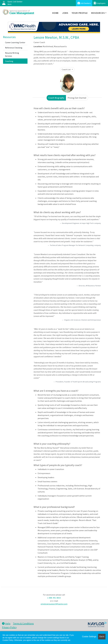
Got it (101, 636)
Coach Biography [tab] (56, 97)
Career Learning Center (15, 42)
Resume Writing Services (12, 54)
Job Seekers (84, 3)
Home (55, 12)
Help (6, 623)
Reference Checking (13, 47)
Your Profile (80, 12)
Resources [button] (98, 12)
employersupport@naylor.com (54, 604)
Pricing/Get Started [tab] (77, 97)
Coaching (9, 61)
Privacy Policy (9, 627)
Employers (99, 3)
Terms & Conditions (23, 623)
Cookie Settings (89, 636)
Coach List (66, 69)
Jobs (65, 12)
